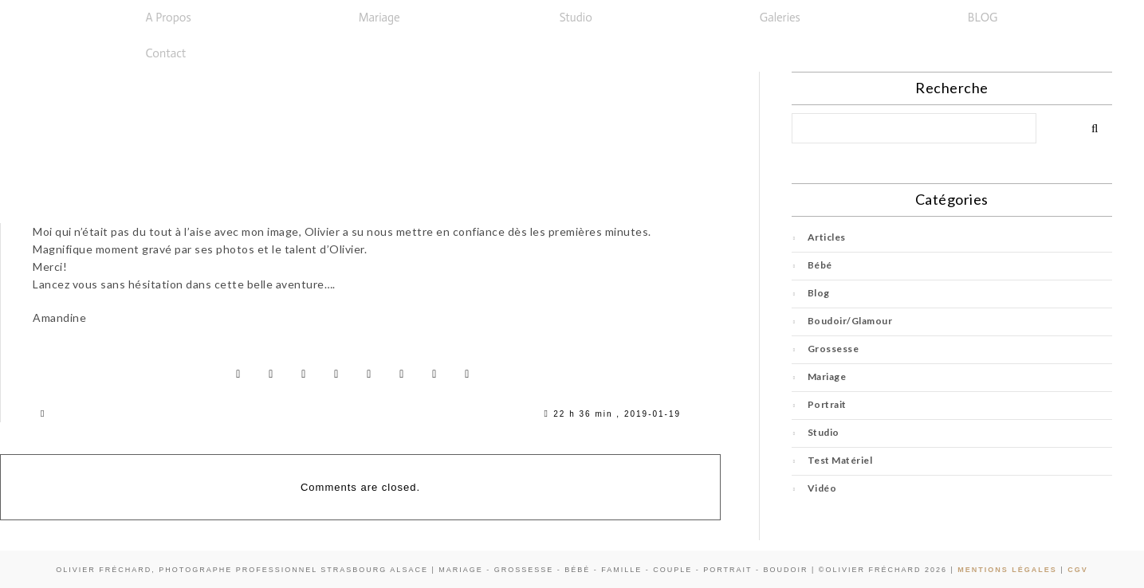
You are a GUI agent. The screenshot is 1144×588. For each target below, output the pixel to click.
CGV (1077, 570)
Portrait (827, 404)
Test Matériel (840, 460)
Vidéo (822, 488)
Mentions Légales (1007, 570)
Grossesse (833, 349)
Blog (819, 293)
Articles (827, 237)
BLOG (983, 17)
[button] (172, 18)
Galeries (780, 17)
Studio (576, 17)
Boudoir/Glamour (850, 321)
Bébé (820, 265)
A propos (168, 17)
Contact (166, 53)
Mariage (379, 17)
